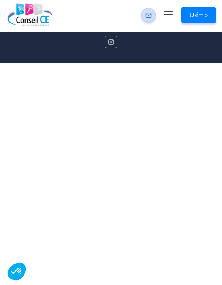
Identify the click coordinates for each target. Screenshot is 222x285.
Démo (199, 15)
